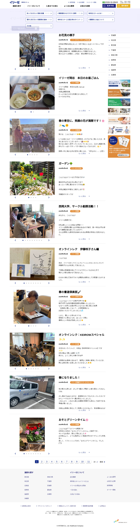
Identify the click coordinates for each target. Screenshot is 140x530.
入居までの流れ (52, 6)
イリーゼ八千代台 (76, 168)
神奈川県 (50, 477)
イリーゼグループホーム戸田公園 (80, 40)
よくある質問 (69, 6)
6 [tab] (34, 240)
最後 (101, 462)
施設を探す (17, 6)
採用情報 (72, 2)
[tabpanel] (32, 50)
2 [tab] (31, 69)
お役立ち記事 (85, 6)
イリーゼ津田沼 (75, 130)
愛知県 (49, 490)
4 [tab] (36, 69)
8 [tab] (39, 240)
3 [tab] (33, 69)
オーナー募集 (92, 2)
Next (49, 69)
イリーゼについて (33, 6)
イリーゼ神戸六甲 (76, 296)
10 (82, 461)
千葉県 (49, 481)
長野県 (26, 490)
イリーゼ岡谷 (75, 82)
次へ (95, 462)
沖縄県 (26, 498)
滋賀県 (26, 494)
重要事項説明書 (88, 506)
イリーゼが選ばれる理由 (78, 485)
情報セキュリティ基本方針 (67, 506)
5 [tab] (37, 155)
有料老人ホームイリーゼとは (79, 481)
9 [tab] (41, 240)
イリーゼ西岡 (75, 211)
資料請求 (124, 6)
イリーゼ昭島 (75, 424)
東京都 (26, 477)
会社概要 (81, 2)
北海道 (26, 485)
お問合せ (103, 506)
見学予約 (110, 6)
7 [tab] (37, 240)
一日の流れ (73, 490)
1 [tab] (29, 69)
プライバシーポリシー (45, 506)
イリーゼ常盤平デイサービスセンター (82, 382)
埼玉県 (26, 481)
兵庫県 (49, 494)
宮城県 (49, 485)
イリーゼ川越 (75, 344)
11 (88, 461)
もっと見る (82, 68)
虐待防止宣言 (26, 506)
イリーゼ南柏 (75, 254)
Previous (15, 69)
